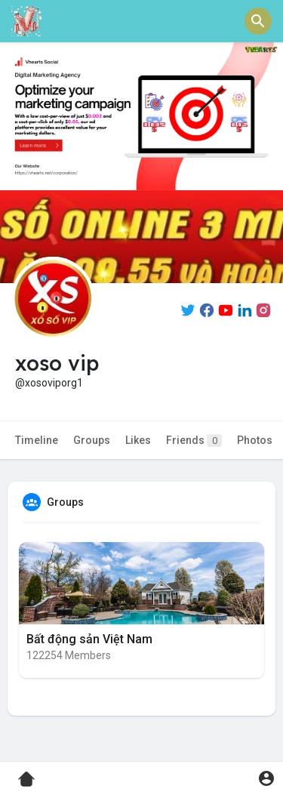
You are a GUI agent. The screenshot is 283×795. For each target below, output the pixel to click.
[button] (258, 21)
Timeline (36, 440)
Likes (138, 440)
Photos (254, 440)
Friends (194, 440)
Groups (91, 440)
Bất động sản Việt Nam (89, 639)
